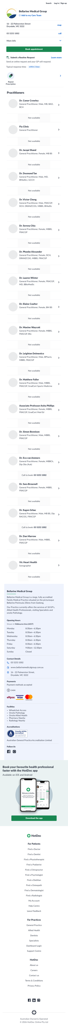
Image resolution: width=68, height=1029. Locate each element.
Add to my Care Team (30, 15)
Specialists (34, 941)
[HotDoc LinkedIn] (34, 1000)
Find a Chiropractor (34, 870)
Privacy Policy (34, 986)
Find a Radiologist (34, 896)
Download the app (34, 818)
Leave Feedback (34, 911)
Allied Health (34, 930)
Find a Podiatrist (34, 865)
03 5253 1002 (17, 663)
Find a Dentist (34, 854)
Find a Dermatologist (34, 890)
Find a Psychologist (34, 875)
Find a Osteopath (34, 885)
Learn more (56, 58)
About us (34, 965)
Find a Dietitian (34, 880)
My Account (34, 901)
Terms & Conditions (34, 981)
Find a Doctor (34, 849)
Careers (34, 970)
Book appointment (34, 49)
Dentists (34, 936)
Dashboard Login (34, 946)
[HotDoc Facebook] (29, 1000)
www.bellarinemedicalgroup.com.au (27, 667)
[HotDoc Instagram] (38, 1000)
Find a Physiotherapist (34, 860)
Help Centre (34, 906)
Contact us (34, 975)
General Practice (34, 925)
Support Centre (34, 951)
